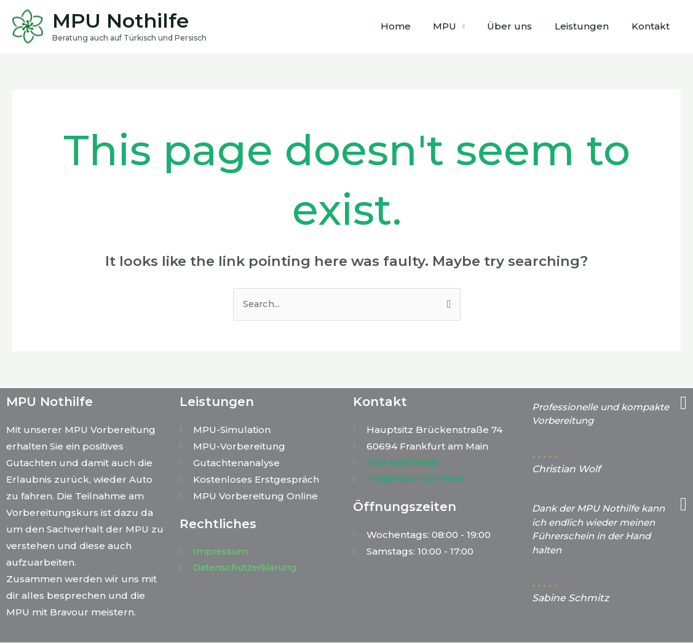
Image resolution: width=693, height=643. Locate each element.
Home (414, 26)
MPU (459, 26)
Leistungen (588, 26)
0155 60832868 (402, 463)
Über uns (519, 26)
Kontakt (652, 26)
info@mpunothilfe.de (417, 479)
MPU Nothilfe (120, 21)
